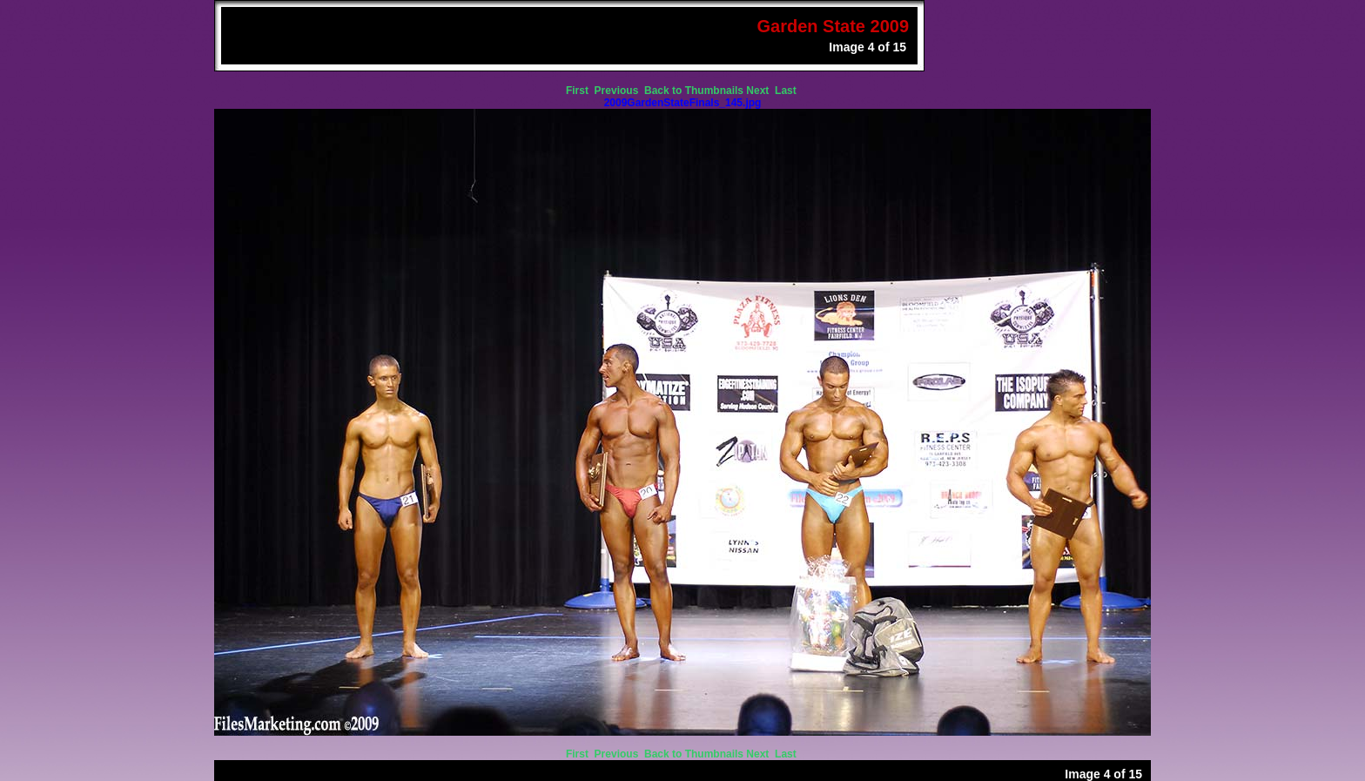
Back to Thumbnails (693, 90)
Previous (618, 90)
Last (787, 90)
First (578, 90)
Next (758, 90)
